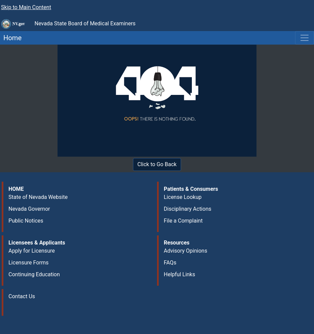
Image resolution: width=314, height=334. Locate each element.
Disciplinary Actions (187, 209)
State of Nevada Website (38, 197)
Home (11, 38)
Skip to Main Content (26, 7)
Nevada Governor (29, 209)
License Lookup (183, 197)
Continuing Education (34, 274)
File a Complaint (183, 220)
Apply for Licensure (31, 251)
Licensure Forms (28, 262)
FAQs (170, 262)
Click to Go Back (157, 164)
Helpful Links (179, 274)
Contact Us (21, 296)
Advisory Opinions (185, 251)
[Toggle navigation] (304, 38)
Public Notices (25, 220)
